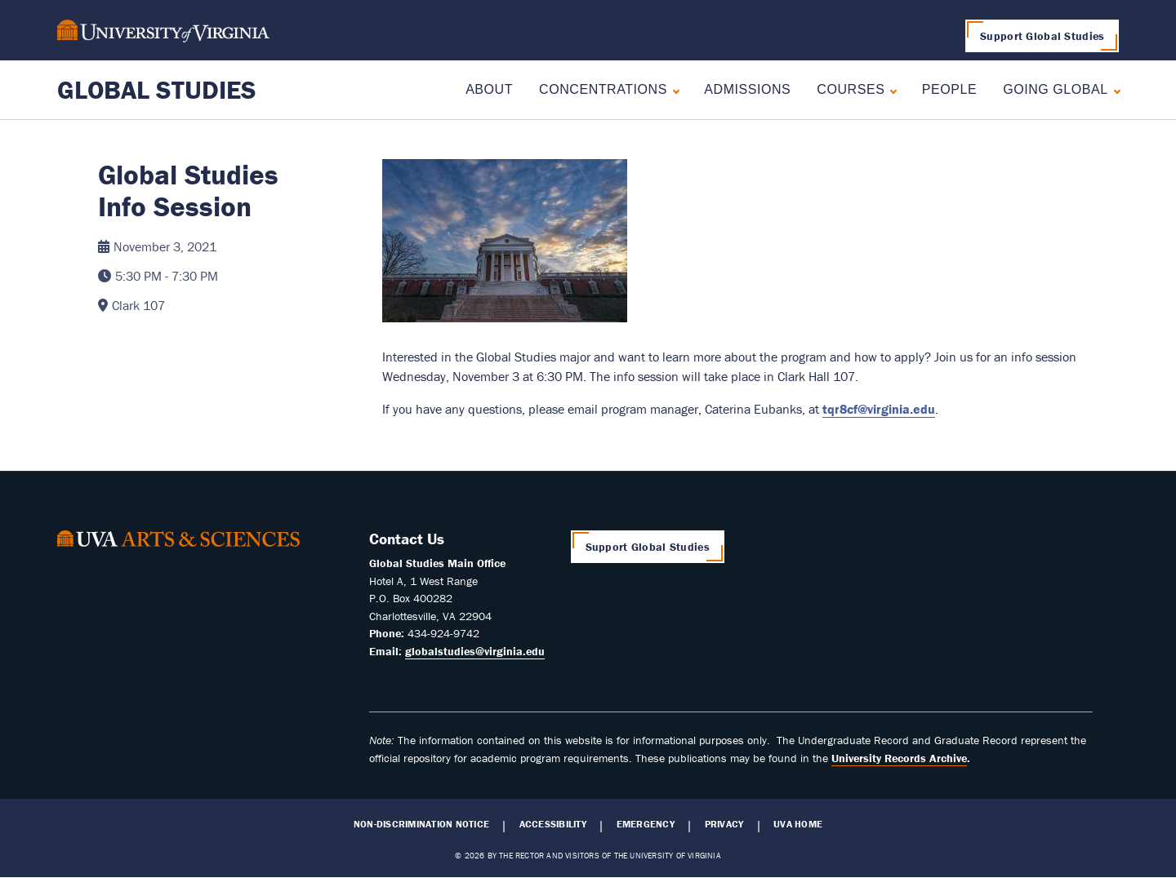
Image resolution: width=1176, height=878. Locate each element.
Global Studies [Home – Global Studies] (156, 89)
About (489, 89)
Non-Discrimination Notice (421, 824)
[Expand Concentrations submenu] (672, 89)
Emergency (646, 824)
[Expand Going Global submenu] (1113, 89)
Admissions (747, 89)
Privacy (724, 824)
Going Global (1055, 89)
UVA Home (797, 824)
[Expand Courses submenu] (889, 89)
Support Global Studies (1042, 36)
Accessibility (552, 824)
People (949, 89)
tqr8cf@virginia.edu (878, 409)
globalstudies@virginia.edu (475, 651)
